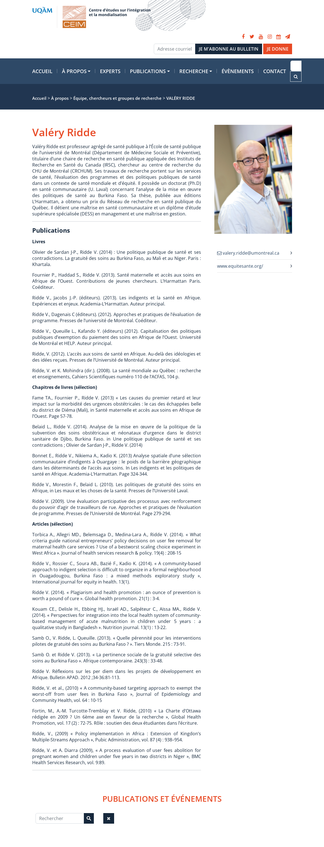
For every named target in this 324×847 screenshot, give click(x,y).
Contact (274, 71)
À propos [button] (74, 71)
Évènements (238, 71)
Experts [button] (110, 71)
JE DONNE (277, 49)
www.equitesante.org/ (240, 266)
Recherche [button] (193, 71)
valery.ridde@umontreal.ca (248, 253)
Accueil (42, 71)
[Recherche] (296, 66)
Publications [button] (148, 71)
